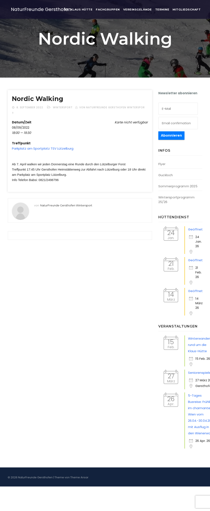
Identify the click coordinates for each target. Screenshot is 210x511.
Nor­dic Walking (37, 99)
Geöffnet (195, 229)
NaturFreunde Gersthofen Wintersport (66, 205)
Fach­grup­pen (108, 9)
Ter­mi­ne (162, 9)
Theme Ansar (79, 477)
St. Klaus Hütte (78, 9)
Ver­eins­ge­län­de (137, 9)
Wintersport (63, 107)
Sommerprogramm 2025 (177, 186)
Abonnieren (171, 135)
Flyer (161, 164)
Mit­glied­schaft (187, 9)
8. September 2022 (30, 107)
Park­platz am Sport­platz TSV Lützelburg (42, 148)
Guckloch (165, 175)
